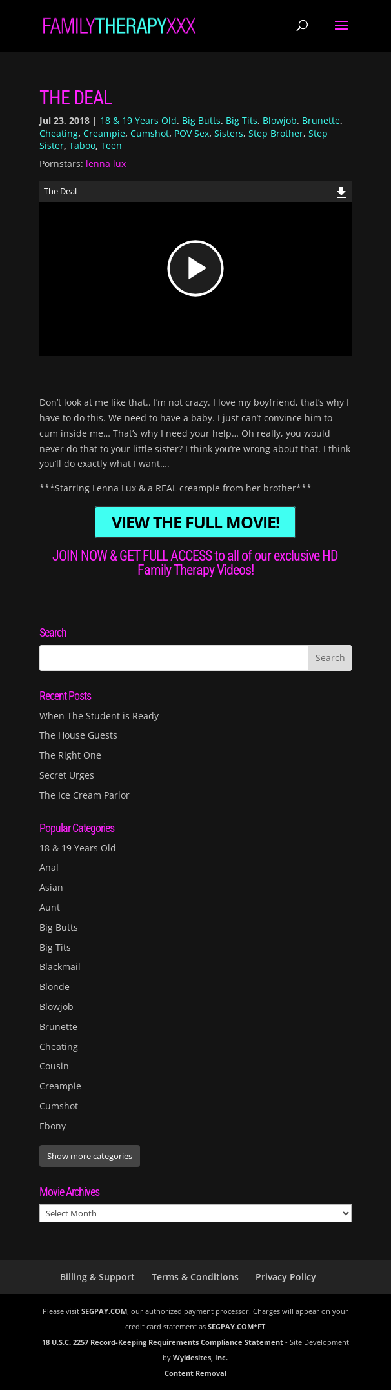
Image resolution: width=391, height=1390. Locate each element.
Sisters (228, 133)
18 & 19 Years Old (138, 120)
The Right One (70, 755)
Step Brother (275, 133)
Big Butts (201, 120)
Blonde (54, 986)
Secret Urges (66, 775)
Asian (51, 887)
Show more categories (89, 1156)
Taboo (82, 145)
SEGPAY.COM (104, 1311)
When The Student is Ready (99, 716)
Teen (111, 145)
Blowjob (280, 120)
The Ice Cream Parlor (84, 795)
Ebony (52, 1126)
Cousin (54, 1066)
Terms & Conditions (195, 1277)
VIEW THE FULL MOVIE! (195, 522)
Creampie (104, 133)
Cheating (58, 133)
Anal (49, 867)
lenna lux (106, 163)
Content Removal (195, 1373)
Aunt (49, 907)
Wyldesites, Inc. (200, 1357)
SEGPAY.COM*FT (236, 1326)
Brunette (321, 120)
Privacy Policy (286, 1277)
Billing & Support (97, 1277)
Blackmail (60, 966)
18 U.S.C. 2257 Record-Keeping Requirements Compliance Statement (162, 1342)
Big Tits (241, 120)
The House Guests (78, 735)
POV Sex (191, 133)
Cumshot (149, 133)
